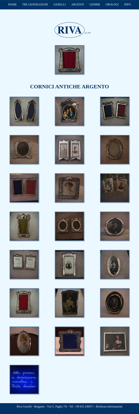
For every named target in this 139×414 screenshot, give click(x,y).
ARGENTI (77, 4)
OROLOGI (112, 4)
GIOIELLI (59, 4)
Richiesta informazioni (109, 406)
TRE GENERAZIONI (35, 4)
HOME (12, 4)
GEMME (94, 4)
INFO (127, 4)
